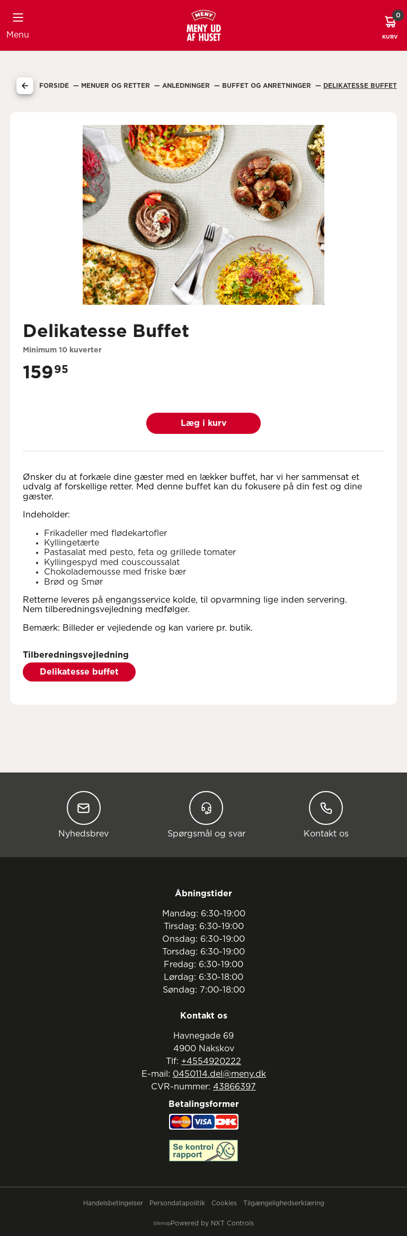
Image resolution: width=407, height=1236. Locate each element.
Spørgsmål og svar (206, 814)
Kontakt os (326, 814)
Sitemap (162, 1224)
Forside (55, 86)
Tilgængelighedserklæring (283, 1203)
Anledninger (187, 86)
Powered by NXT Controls (212, 1223)
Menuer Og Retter (116, 86)
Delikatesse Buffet (360, 86)
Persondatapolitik (177, 1203)
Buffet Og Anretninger (267, 86)
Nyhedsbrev (83, 814)
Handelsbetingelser (113, 1203)
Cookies (224, 1203)
